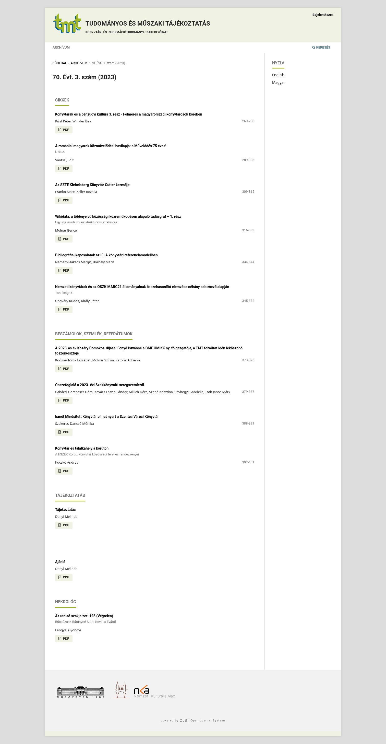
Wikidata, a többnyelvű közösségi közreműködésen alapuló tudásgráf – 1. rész (154, 219)
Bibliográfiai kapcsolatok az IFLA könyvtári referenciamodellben (106, 255)
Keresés (321, 47)
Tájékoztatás (65, 510)
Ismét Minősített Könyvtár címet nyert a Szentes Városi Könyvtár (107, 417)
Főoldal (60, 63)
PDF (65, 130)
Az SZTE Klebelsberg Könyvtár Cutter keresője (92, 185)
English (278, 74)
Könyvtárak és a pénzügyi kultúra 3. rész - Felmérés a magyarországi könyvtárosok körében (128, 114)
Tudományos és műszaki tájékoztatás (148, 28)
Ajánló (60, 562)
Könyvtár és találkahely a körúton (154, 451)
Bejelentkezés (322, 15)
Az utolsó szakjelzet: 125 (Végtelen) (154, 619)
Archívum (61, 47)
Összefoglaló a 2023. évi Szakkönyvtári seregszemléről (99, 385)
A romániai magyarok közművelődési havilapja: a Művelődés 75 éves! (154, 149)
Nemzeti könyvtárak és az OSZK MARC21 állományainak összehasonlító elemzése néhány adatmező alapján (154, 290)
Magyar (278, 82)
